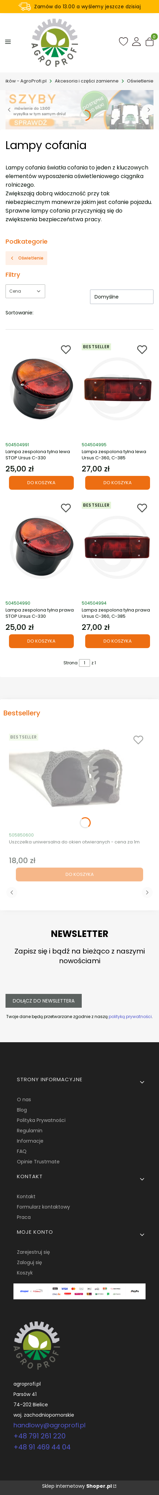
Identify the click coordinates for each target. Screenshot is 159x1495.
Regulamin (29, 1130)
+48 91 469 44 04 (42, 1447)
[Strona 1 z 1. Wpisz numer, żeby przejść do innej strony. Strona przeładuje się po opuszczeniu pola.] (84, 663)
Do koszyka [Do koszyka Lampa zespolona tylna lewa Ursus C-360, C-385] (117, 483)
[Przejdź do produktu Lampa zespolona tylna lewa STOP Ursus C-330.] (42, 389)
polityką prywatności (130, 1016)
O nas (24, 1099)
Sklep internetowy (77, 1486)
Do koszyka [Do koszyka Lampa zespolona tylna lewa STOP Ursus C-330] (41, 483)
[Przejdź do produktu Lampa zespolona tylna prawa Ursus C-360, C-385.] (118, 547)
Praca (24, 1217)
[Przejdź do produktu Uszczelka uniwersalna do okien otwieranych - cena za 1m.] (79, 779)
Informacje (30, 1140)
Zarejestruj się (33, 1252)
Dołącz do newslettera (43, 1000)
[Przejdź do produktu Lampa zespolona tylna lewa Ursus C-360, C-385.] (118, 389)
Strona (70, 663)
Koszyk (25, 1272)
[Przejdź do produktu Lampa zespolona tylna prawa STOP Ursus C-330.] (42, 547)
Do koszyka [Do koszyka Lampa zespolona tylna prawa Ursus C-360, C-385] (117, 641)
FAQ (22, 1151)
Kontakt (26, 1196)
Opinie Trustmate (38, 1161)
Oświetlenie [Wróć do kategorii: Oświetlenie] (26, 258)
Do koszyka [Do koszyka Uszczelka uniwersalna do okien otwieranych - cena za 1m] (80, 874)
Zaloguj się (29, 1262)
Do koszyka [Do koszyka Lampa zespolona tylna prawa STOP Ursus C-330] (41, 641)
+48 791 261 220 (39, 1436)
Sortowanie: (19, 312)
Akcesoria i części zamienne (87, 81)
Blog (22, 1109)
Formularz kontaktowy (43, 1206)
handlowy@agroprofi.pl (49, 1425)
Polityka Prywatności (41, 1120)
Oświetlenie (140, 81)
